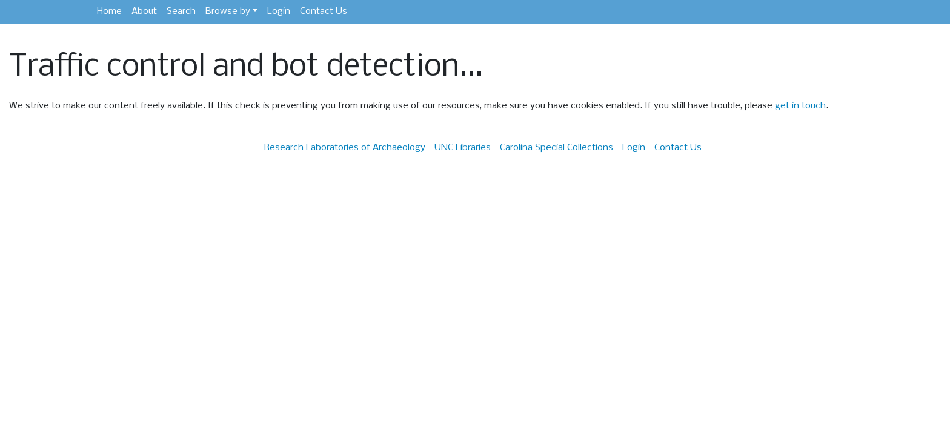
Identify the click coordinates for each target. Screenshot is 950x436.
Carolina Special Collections (556, 148)
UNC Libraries (462, 148)
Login (278, 11)
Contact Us (323, 11)
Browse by (227, 11)
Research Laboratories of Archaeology (344, 148)
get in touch (800, 106)
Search (181, 11)
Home (109, 11)
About (144, 11)
